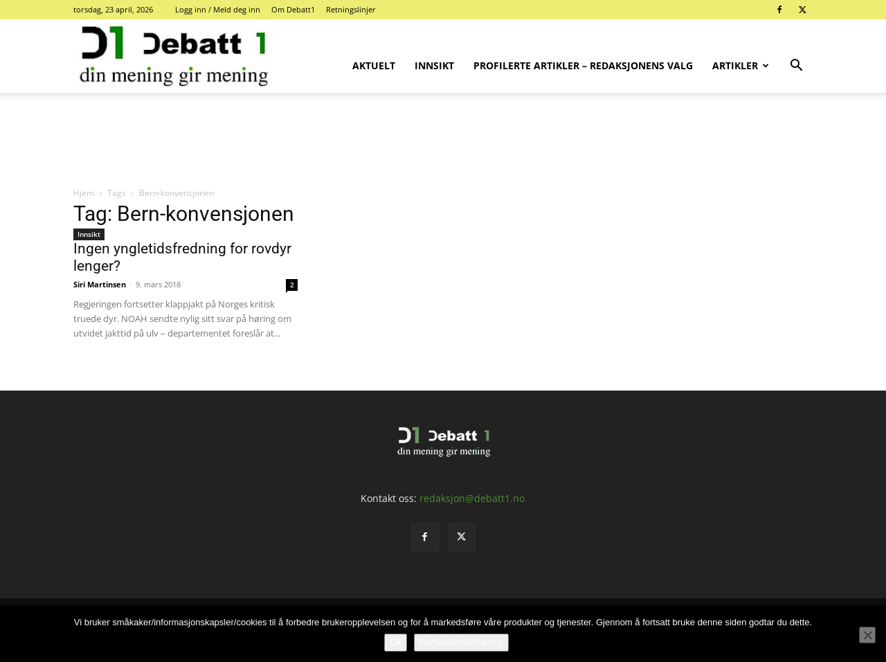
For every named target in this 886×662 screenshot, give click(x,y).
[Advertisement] (443, 140)
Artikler (740, 65)
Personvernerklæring (461, 642)
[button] (796, 66)
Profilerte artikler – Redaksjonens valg (583, 65)
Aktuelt (373, 65)
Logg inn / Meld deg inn (217, 9)
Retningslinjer (351, 9)
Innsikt (434, 65)
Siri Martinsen (99, 284)
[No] (867, 635)
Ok (395, 642)
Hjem (83, 193)
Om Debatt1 (293, 9)
